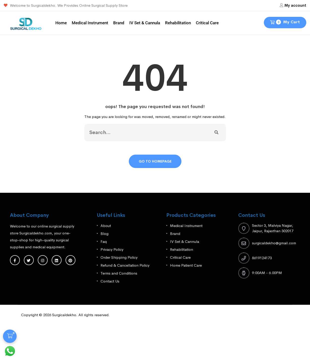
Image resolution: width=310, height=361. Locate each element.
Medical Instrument (90, 22)
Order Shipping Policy (119, 257)
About (106, 225)
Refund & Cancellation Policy (125, 265)
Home (61, 22)
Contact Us (110, 281)
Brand (118, 22)
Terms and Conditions (119, 273)
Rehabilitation (178, 22)
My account (295, 5)
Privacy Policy (112, 249)
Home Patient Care (186, 265)
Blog (104, 233)
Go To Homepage (155, 161)
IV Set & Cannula (144, 22)
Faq (104, 241)
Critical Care (207, 22)
